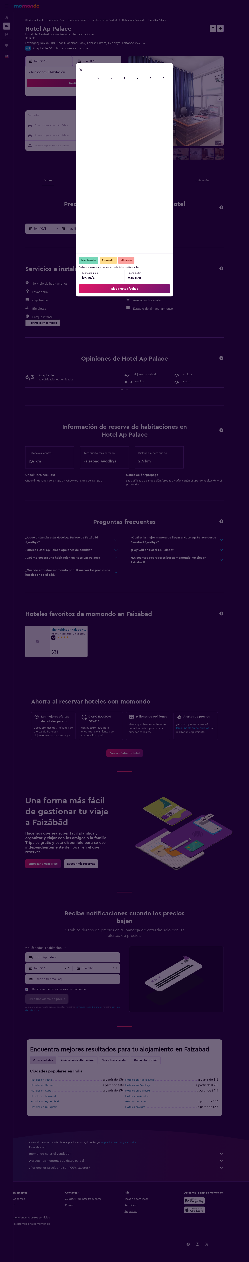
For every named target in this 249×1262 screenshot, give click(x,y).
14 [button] (99, 116)
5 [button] (81, 106)
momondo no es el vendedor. (133, 1153)
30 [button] (118, 134)
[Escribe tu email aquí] (83, 979)
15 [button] (108, 116)
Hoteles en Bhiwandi (50, 1096)
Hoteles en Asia (62, 20)
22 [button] (108, 125)
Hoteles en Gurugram (51, 1107)
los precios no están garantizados (125, 1142)
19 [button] (80, 125)
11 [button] (71, 116)
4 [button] (71, 106)
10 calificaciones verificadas (75, 48)
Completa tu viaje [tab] (152, 1060)
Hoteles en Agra (142, 1107)
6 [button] (90, 106)
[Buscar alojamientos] (7, 26)
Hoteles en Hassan (49, 1085)
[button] (6, 6)
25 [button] (71, 134)
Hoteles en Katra (48, 1090)
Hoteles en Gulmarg (144, 1090)
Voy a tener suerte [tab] (121, 1060)
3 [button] (62, 106)
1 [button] (108, 97)
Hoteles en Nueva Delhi (146, 1079)
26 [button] (80, 134)
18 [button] (71, 125)
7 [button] (99, 106)
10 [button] (62, 116)
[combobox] (82, 957)
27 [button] (90, 134)
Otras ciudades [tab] (50, 1060)
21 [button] (99, 125)
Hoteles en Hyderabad (52, 1101)
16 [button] (118, 116)
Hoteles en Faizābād (140, 20)
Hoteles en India (84, 20)
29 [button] (108, 134)
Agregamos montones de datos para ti (133, 1160)
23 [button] (118, 125)
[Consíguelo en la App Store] (201, 1209)
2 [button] (118, 97)
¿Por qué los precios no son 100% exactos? (133, 1167)
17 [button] (62, 125)
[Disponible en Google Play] (201, 1200)
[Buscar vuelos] (7, 18)
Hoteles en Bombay (144, 1085)
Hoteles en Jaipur (142, 1101)
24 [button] (62, 134)
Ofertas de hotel (41, 20)
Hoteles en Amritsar (144, 1096)
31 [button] (62, 144)
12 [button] (80, 116)
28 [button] (99, 134)
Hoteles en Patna (48, 1079)
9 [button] (118, 106)
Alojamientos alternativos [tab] (84, 1060)
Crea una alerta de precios (199, 728)
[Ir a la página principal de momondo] (26, 6)
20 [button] (90, 125)
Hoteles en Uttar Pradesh (110, 20)
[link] (131, 753)
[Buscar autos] (7, 34)
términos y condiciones (94, 1007)
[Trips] (7, 45)
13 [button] (90, 116)
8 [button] (109, 106)
